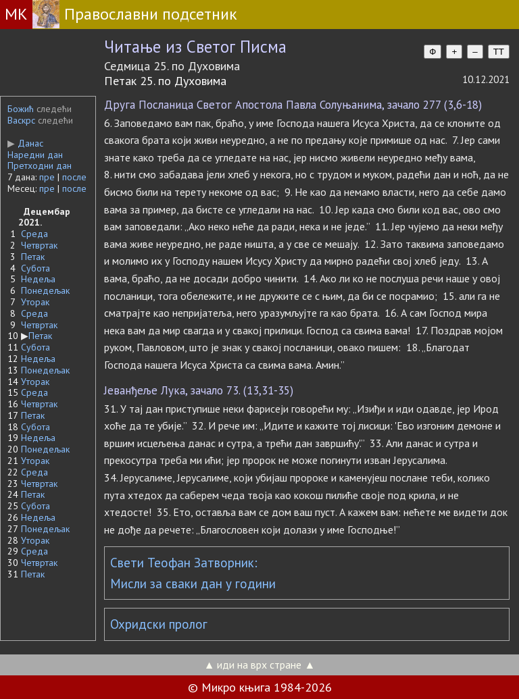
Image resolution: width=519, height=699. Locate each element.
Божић (20, 109)
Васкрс (21, 120)
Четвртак (39, 245)
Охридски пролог (158, 624)
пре (47, 177)
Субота (35, 268)
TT (498, 52)
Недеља (38, 279)
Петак (33, 257)
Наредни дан (35, 155)
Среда (34, 234)
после (74, 177)
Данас (25, 143)
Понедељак (45, 290)
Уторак (35, 302)
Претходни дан (39, 165)
